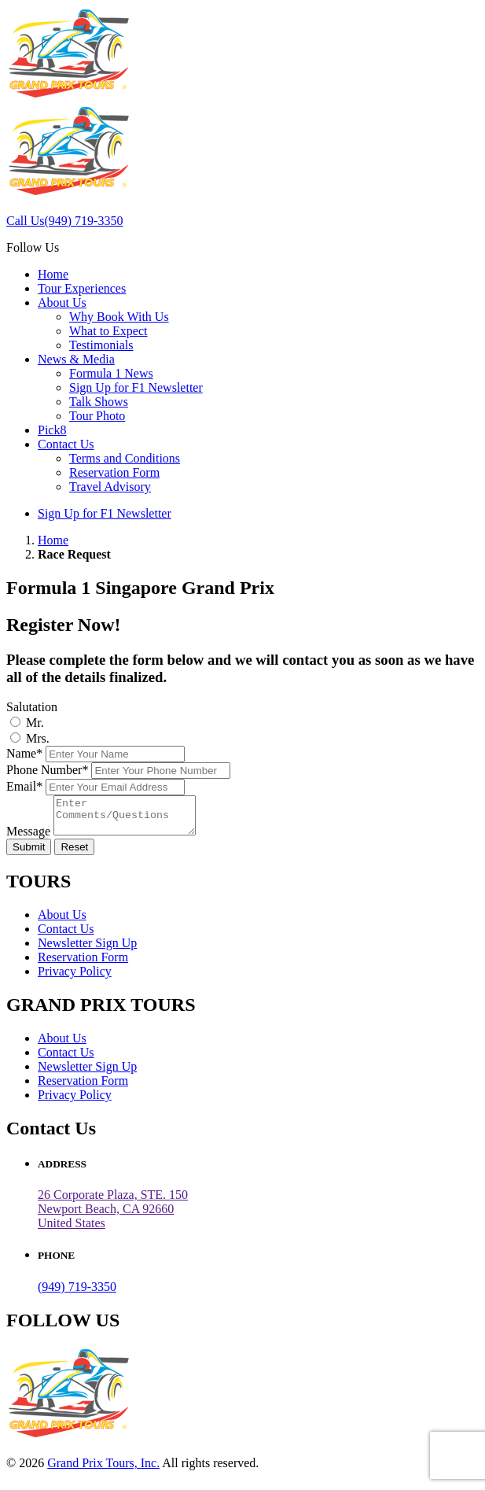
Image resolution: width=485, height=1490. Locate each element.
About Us (62, 302)
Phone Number (47, 769)
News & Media (76, 359)
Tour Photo (97, 415)
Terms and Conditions (124, 458)
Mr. (35, 722)
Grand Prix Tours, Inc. (103, 1470)
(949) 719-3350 (77, 1293)
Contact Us (66, 444)
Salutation (31, 707)
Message (28, 838)
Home (53, 274)
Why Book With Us (119, 316)
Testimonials (101, 345)
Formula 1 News (111, 373)
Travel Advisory (110, 486)
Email (24, 786)
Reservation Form (114, 472)
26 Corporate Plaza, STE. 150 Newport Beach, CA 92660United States (113, 1216)
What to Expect (108, 330)
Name (24, 753)
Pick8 (52, 430)
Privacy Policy (75, 978)
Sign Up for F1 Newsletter (136, 387)
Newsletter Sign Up (87, 950)
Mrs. (38, 738)
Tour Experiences (82, 288)
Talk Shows (98, 401)
